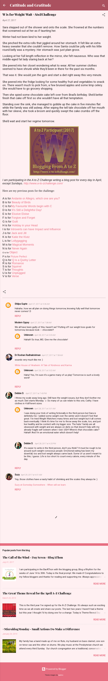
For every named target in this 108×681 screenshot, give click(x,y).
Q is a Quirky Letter (24, 260)
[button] (104, 15)
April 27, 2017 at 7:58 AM (52, 355)
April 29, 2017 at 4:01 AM (31, 475)
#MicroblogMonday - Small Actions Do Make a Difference (41, 629)
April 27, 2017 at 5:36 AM (39, 304)
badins (60, 675)
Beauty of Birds (21, 202)
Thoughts (17, 269)
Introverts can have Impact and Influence (36, 229)
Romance (18, 263)
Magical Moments (23, 244)
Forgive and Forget (23, 217)
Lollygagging (19, 240)
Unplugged (18, 272)
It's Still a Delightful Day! (27, 210)
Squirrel (16, 266)
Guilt (15, 221)
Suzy (17, 474)
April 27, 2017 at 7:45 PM (36, 393)
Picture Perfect (19, 256)
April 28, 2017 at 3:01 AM (44, 408)
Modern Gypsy (22, 322)
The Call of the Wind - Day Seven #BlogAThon (32, 557)
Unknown (28, 335)
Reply (18, 316)
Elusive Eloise (20, 213)
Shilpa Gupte (21, 303)
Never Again (19, 248)
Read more (99, 583)
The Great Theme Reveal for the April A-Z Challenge (36, 593)
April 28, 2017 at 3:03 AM (44, 335)
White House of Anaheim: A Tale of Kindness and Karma (43, 365)
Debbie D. (19, 393)
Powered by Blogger (54, 669)
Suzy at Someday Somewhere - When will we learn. (40, 484)
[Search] (104, 6)
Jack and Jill (18, 233)
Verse (15, 276)
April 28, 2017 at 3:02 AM (44, 370)
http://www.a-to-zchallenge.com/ (43, 183)
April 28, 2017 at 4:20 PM (45, 443)
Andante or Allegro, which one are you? (36, 198)
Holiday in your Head (25, 225)
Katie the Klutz (21, 236)
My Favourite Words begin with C (31, 206)
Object (14, 252)
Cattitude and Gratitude (30, 5)
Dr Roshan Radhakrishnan (28, 355)
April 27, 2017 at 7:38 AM (40, 322)
